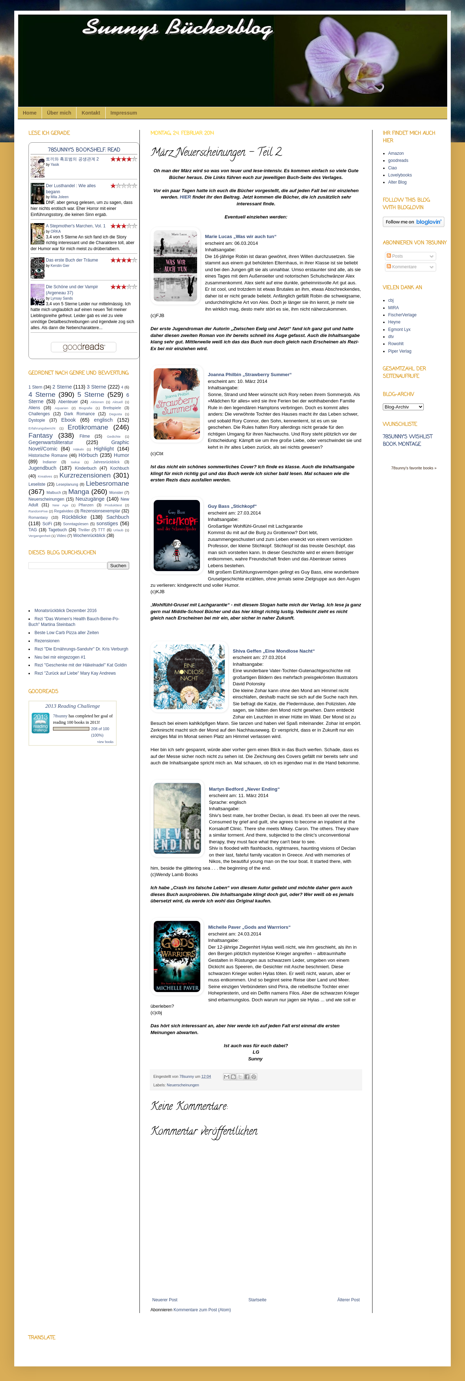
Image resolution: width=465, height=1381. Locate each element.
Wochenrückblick (89, 535)
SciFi (47, 523)
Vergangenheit (39, 536)
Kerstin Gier (60, 266)
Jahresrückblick (106, 462)
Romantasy (38, 517)
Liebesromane (107, 483)
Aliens (34, 407)
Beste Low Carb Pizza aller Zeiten (67, 632)
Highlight (104, 449)
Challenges (39, 413)
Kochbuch (119, 468)
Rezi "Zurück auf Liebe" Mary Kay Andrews (75, 673)
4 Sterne (42, 394)
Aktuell (117, 402)
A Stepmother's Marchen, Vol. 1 (76, 225)
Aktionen (97, 402)
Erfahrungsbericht (42, 428)
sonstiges (107, 523)
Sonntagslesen (75, 524)
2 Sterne (62, 387)
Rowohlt (395, 343)
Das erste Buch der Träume (72, 260)
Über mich (59, 113)
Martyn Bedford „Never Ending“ (244, 789)
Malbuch (54, 492)
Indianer (50, 462)
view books (105, 742)
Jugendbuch (42, 468)
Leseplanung (67, 484)
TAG (32, 529)
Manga (78, 491)
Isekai (75, 462)
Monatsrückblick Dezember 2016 (66, 610)
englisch (103, 420)
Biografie (86, 408)
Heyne (394, 322)
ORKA (55, 231)
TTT (101, 530)
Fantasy (40, 435)
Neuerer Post (165, 1299)
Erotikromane (88, 427)
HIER (185, 197)
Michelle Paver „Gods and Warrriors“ (249, 927)
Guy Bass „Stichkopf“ (232, 506)
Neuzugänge (90, 499)
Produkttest (113, 505)
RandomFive (38, 511)
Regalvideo (63, 511)
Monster (116, 492)
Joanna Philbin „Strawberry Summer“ (250, 374)
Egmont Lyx (399, 329)
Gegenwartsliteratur (50, 442)
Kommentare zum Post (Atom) (202, 1309)
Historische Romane (48, 455)
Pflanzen (86, 505)
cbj (390, 300)
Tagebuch (57, 529)
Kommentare (402, 266)
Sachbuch (117, 517)
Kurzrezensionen (85, 475)
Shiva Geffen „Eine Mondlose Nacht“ (274, 651)
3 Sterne (96, 387)
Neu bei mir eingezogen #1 (60, 657)
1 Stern (35, 387)
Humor (121, 455)
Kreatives (45, 476)
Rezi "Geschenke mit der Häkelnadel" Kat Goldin (81, 665)
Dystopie (36, 420)
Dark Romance (79, 413)
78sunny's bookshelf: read (84, 150)
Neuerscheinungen (183, 1085)
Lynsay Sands (62, 298)
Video (61, 535)
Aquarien (61, 408)
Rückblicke (74, 517)
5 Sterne (91, 394)
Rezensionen (47, 640)
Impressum (124, 113)
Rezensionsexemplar (100, 510)
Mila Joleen (60, 197)
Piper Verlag (399, 351)
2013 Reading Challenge (72, 706)
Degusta (115, 414)
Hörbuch (88, 455)
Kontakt (90, 113)
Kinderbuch (85, 468)
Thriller (84, 530)
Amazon (396, 153)
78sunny (187, 1076)
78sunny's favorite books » (414, 468)
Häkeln (78, 449)
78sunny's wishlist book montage (407, 440)
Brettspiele (112, 408)
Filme (84, 436)
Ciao (392, 167)
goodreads (398, 160)
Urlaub (118, 530)
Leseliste (36, 484)
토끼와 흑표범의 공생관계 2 (72, 159)
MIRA (393, 307)
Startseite (257, 1299)
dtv (391, 336)
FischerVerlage (402, 314)
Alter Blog (397, 182)
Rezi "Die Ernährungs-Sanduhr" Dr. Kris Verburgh (81, 649)
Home (30, 113)
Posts (395, 256)
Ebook (68, 420)
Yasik (55, 165)
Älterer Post (348, 1299)
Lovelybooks (400, 175)
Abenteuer (68, 401)
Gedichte (113, 436)
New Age (60, 505)
